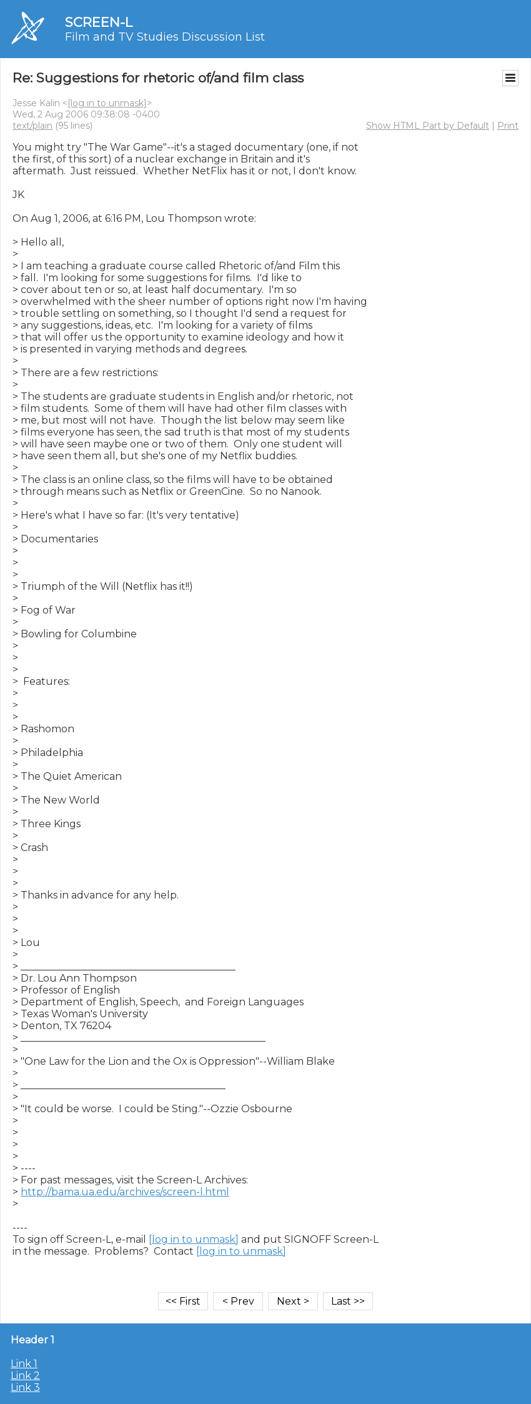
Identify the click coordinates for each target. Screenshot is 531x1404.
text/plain (32, 125)
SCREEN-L (98, 22)
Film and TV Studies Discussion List (165, 37)
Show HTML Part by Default (427, 125)
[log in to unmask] (107, 103)
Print (508, 125)
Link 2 (25, 1376)
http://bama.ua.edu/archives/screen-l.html (125, 1192)
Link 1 (24, 1364)
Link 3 (25, 1387)
